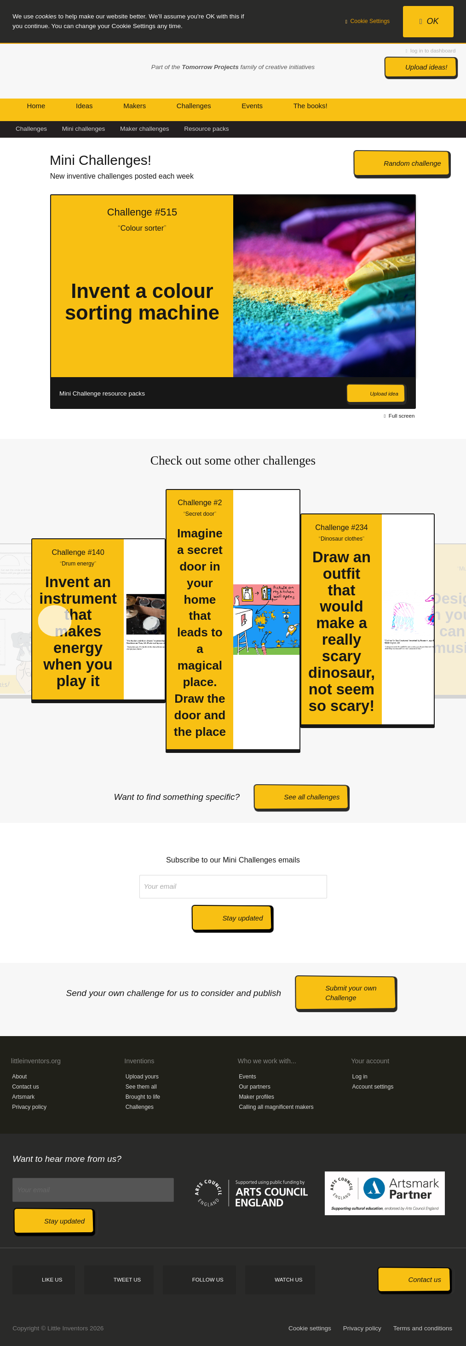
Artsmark (23, 1097)
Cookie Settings (367, 21)
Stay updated (242, 918)
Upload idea (384, 393)
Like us (52, 1279)
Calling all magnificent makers (276, 1107)
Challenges (31, 128)
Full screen (399, 416)
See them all (141, 1087)
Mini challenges (83, 128)
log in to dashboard (430, 50)
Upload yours (142, 1076)
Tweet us (127, 1279)
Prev (20, 302)
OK (429, 21)
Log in (360, 1076)
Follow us (208, 1279)
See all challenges (311, 797)
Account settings (373, 1087)
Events (247, 1076)
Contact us (25, 1087)
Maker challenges (144, 128)
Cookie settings (309, 1328)
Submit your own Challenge (350, 993)
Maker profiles (256, 1097)
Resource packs (206, 128)
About (19, 1076)
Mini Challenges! (100, 160)
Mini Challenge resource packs (102, 393)
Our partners (254, 1087)
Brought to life (143, 1097)
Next (432, 302)
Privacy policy (29, 1107)
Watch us (288, 1279)
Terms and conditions (422, 1328)
